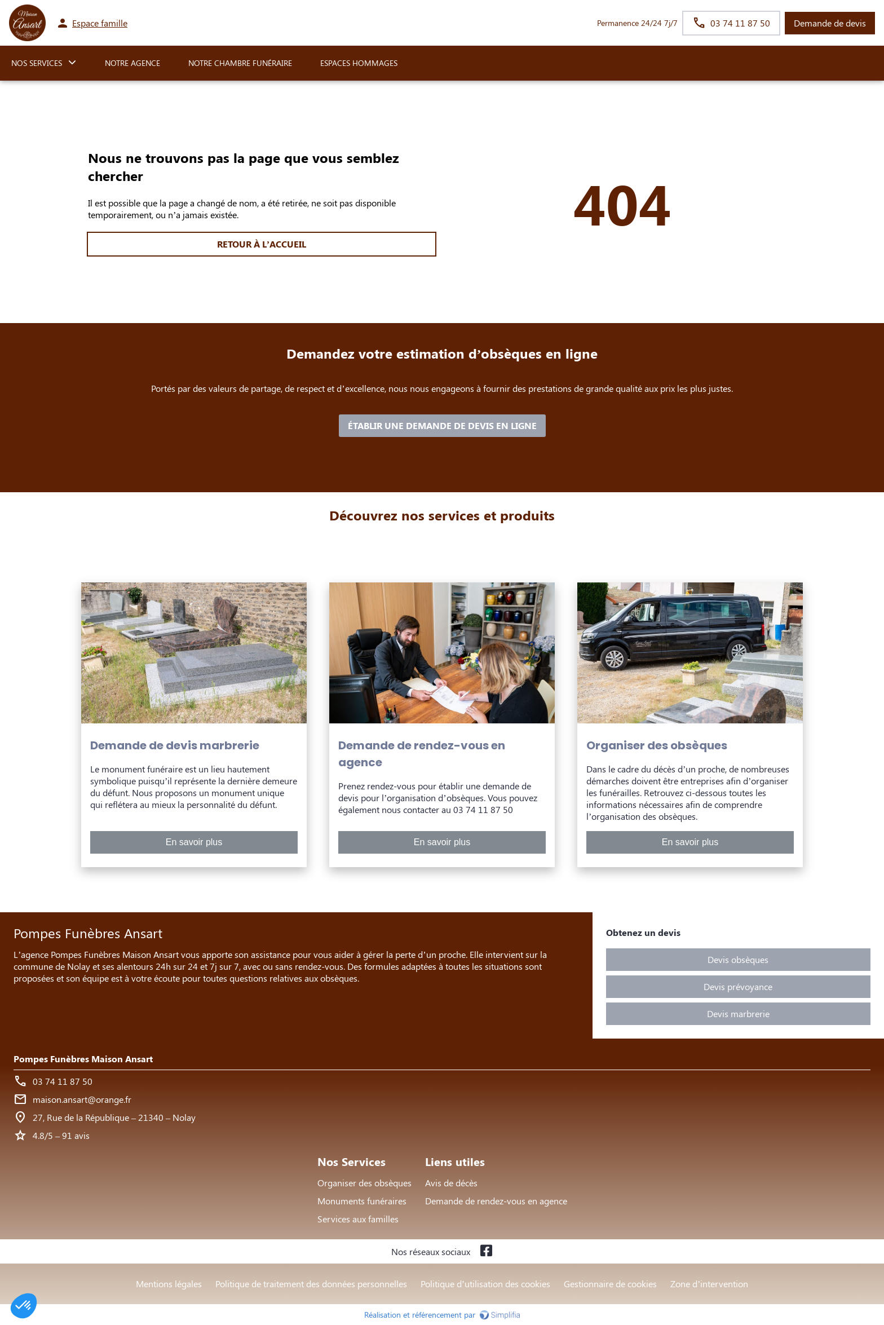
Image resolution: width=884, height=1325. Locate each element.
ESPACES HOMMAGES (358, 63)
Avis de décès (451, 1183)
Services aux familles (358, 1219)
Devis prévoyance (738, 986)
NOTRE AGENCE (132, 63)
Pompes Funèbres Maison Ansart (83, 1059)
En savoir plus (194, 842)
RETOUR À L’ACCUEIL (261, 244)
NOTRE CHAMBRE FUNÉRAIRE (240, 63)
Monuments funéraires (361, 1201)
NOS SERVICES (36, 63)
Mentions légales (169, 1283)
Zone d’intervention (709, 1283)
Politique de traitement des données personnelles (311, 1283)
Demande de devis (830, 23)
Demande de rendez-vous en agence (496, 1201)
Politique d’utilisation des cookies (485, 1283)
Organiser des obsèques (364, 1183)
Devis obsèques (738, 959)
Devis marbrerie (738, 1013)
